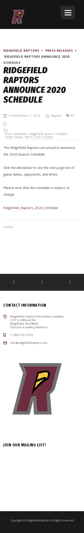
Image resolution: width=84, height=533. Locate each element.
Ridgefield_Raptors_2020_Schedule (30, 207)
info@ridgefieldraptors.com (28, 342)
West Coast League (39, 137)
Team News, (14, 137)
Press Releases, (16, 133)
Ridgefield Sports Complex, (48, 133)
